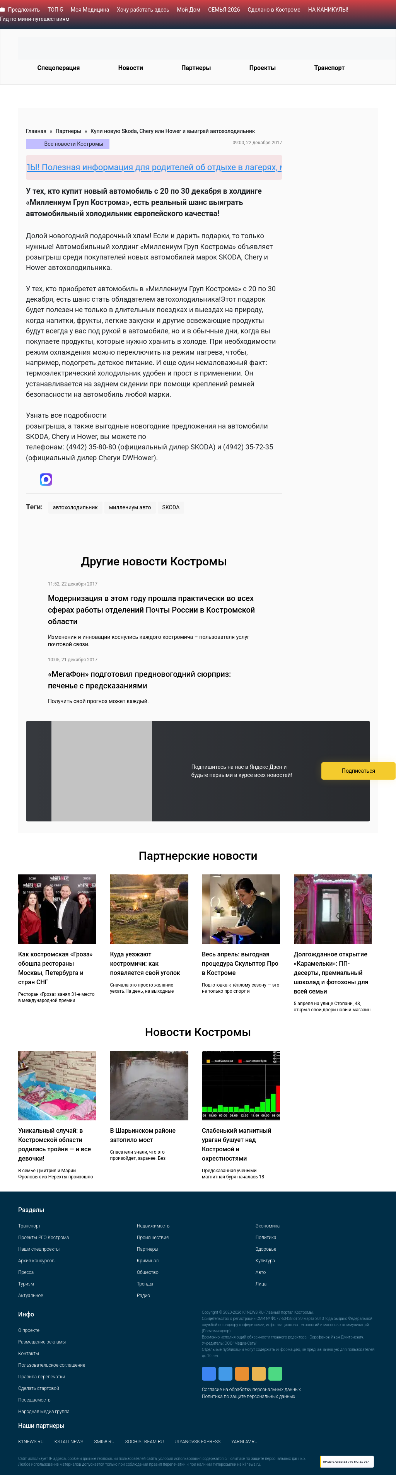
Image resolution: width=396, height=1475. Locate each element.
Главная (36, 131)
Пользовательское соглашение (51, 1365)
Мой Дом (189, 10)
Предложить (24, 10)
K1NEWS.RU (31, 1441)
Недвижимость (153, 1226)
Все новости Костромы (74, 144)
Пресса (26, 1272)
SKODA (171, 507)
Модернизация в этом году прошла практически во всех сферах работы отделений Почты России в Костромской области (151, 610)
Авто (261, 1272)
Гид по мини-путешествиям (35, 19)
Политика (266, 1237)
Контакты (28, 1353)
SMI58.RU (104, 1441)
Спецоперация (59, 68)
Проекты (262, 68)
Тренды (145, 1284)
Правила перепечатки (41, 1376)
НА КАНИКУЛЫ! (328, 10)
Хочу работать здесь (143, 10)
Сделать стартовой (38, 1388)
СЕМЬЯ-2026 (224, 10)
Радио (143, 1295)
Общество (148, 1272)
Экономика (268, 1226)
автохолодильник (75, 507)
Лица (261, 1284)
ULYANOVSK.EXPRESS (198, 1441)
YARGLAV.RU (244, 1441)
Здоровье (266, 1249)
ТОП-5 (55, 10)
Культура (265, 1260)
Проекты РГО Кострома (43, 1237)
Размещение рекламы (42, 1342)
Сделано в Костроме (274, 10)
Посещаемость (34, 1400)
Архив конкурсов (36, 1260)
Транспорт (329, 68)
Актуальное (30, 1295)
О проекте (28, 1330)
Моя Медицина (90, 10)
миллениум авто (130, 507)
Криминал (148, 1260)
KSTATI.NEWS (69, 1441)
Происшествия (153, 1237)
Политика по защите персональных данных (248, 1396)
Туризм (26, 1284)
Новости (130, 68)
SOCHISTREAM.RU (144, 1441)
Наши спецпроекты (39, 1249)
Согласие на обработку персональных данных (251, 1389)
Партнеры (196, 68)
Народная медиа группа (44, 1411)
